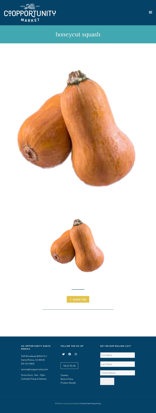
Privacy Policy (95, 403)
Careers (64, 375)
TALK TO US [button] (69, 365)
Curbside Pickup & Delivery (33, 378)
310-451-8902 (27, 363)
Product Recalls (68, 382)
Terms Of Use (85, 403)
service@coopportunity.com (34, 369)
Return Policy (67, 379)
